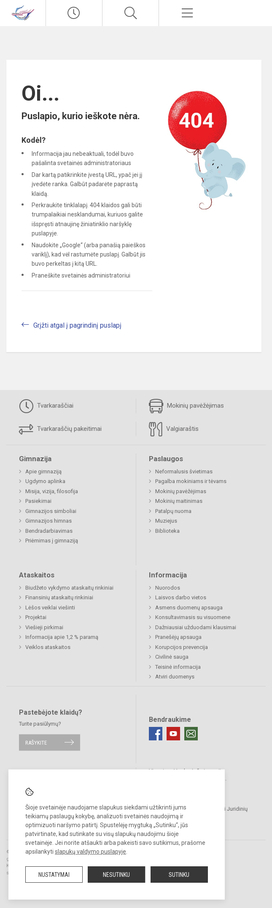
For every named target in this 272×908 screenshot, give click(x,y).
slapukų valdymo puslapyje (90, 851)
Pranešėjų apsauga (178, 637)
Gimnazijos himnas (48, 521)
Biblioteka (167, 531)
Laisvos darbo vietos (180, 597)
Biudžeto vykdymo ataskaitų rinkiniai (69, 588)
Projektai (35, 617)
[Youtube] (173, 733)
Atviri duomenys (174, 676)
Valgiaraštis (174, 429)
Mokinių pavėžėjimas (186, 406)
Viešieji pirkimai (44, 627)
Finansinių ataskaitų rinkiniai (59, 597)
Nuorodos (167, 588)
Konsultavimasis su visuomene (192, 617)
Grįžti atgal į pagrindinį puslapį (77, 325)
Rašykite (36, 742)
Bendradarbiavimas (49, 531)
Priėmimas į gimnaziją (51, 540)
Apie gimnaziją (43, 471)
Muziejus (166, 521)
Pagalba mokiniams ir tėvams (190, 481)
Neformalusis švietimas (184, 471)
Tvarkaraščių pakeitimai (60, 429)
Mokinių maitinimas (178, 501)
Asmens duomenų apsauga (189, 607)
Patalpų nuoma (173, 511)
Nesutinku (116, 874)
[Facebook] (155, 733)
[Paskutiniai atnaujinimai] (74, 13)
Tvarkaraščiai (46, 406)
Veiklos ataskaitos (47, 647)
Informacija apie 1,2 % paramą (61, 637)
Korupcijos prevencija (181, 647)
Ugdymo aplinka (45, 481)
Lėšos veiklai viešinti (50, 607)
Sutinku (179, 874)
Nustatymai (54, 874)
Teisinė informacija (178, 667)
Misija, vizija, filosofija (51, 491)
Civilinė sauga (172, 657)
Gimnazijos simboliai (50, 511)
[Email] (191, 733)
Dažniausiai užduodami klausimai (195, 627)
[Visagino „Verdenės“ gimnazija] (23, 12)
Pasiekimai (38, 501)
